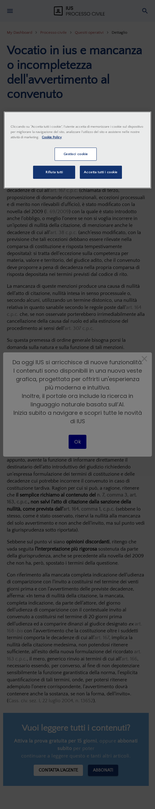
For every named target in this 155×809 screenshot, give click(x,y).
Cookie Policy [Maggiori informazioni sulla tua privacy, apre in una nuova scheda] (52, 137)
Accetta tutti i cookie (101, 172)
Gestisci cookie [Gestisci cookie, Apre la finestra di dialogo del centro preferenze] (76, 154)
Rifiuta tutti (54, 172)
